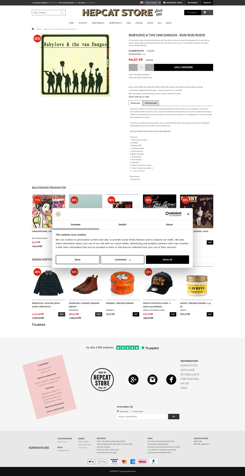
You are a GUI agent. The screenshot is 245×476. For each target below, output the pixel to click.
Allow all (167, 259)
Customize (122, 259)
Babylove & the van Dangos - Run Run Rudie (60, 29)
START (71, 23)
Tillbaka (38, 324)
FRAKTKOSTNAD (189, 379)
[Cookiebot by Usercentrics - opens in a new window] (167, 214)
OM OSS (184, 383)
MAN (128, 23)
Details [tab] (122, 224)
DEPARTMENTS (115, 23)
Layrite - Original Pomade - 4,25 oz (195, 305)
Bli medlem (193, 3)
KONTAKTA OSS (189, 365)
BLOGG (169, 23)
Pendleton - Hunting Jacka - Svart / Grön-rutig (46, 305)
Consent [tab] (75, 224)
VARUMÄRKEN (98, 23)
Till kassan (191, 12)
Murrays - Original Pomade (120, 303)
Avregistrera (138, 411)
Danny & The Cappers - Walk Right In (194, 233)
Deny (77, 259)
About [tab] (169, 224)
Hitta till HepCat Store (55, 409)
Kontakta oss (39, 448)
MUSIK (150, 23)
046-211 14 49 (62, 441)
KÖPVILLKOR (187, 370)
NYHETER (83, 23)
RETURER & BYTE (189, 374)
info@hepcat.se (63, 450)
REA (159, 23)
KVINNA (139, 23)
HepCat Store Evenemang (54, 405)
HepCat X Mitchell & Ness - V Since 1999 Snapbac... (157, 305)
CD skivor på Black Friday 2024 (140, 77)
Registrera (124, 411)
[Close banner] (188, 214)
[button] (204, 12)
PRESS (183, 388)
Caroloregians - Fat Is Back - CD (47, 231)
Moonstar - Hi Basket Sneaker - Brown (84, 305)
